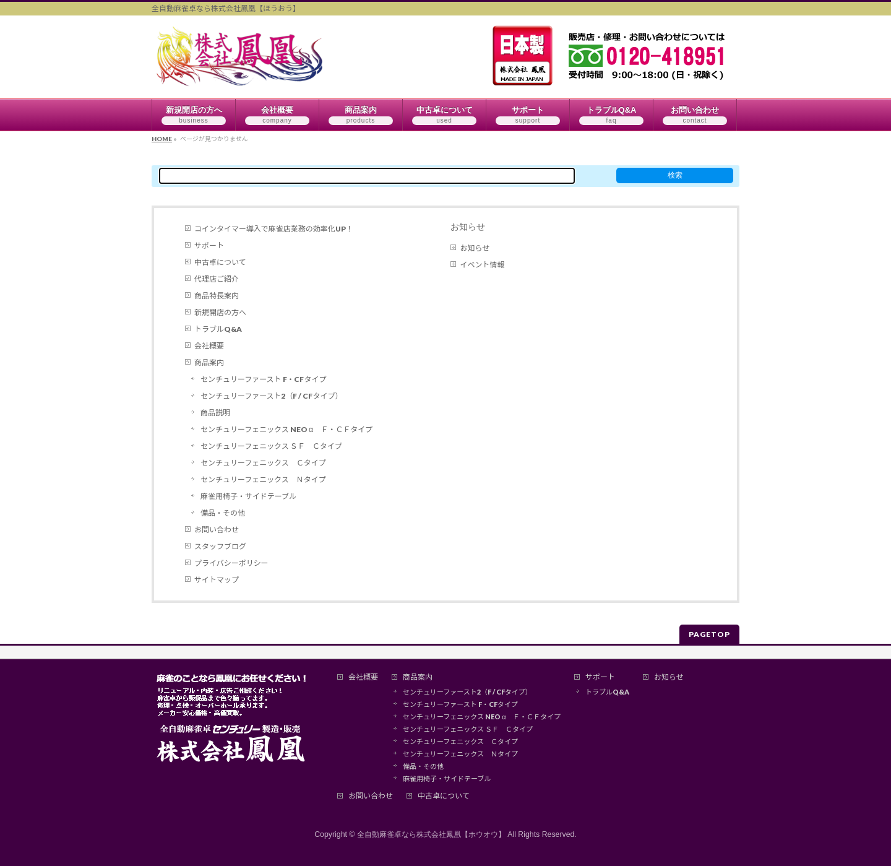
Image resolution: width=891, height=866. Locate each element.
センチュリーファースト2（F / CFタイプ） (271, 396)
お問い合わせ (216, 529)
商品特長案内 (216, 295)
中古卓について (220, 262)
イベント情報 (482, 264)
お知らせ (467, 227)
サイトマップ (216, 579)
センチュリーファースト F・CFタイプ (263, 379)
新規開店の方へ (220, 312)
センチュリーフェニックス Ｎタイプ (263, 479)
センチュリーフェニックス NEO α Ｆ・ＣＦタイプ (286, 429)
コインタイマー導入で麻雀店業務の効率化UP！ (273, 228)
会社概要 (209, 345)
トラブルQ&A (218, 329)
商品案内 (209, 362)
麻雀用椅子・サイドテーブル (248, 496)
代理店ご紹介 (216, 279)
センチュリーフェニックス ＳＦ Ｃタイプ (271, 446)
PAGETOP (709, 634)
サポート (209, 245)
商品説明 (215, 412)
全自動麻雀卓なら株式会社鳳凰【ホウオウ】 (431, 834)
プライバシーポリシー (231, 563)
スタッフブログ (220, 546)
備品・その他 (222, 512)
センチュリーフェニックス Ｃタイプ (263, 462)
